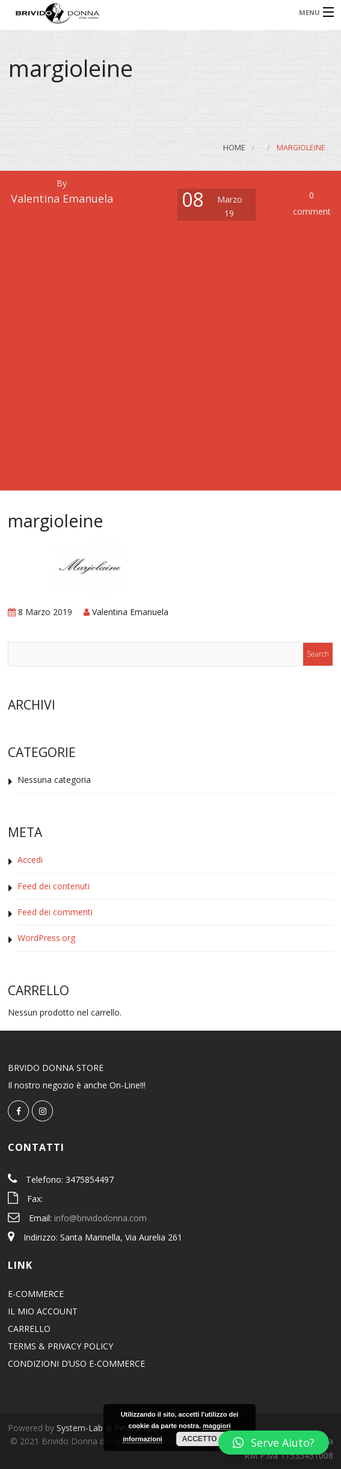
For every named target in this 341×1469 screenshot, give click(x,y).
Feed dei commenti (55, 912)
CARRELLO (29, 1328)
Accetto (199, 1439)
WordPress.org (46, 937)
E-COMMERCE (36, 1293)
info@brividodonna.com (100, 1218)
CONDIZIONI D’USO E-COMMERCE (76, 1363)
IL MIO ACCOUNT (43, 1311)
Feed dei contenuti (53, 886)
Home (234, 148)
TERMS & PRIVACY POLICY (60, 1346)
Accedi (30, 859)
